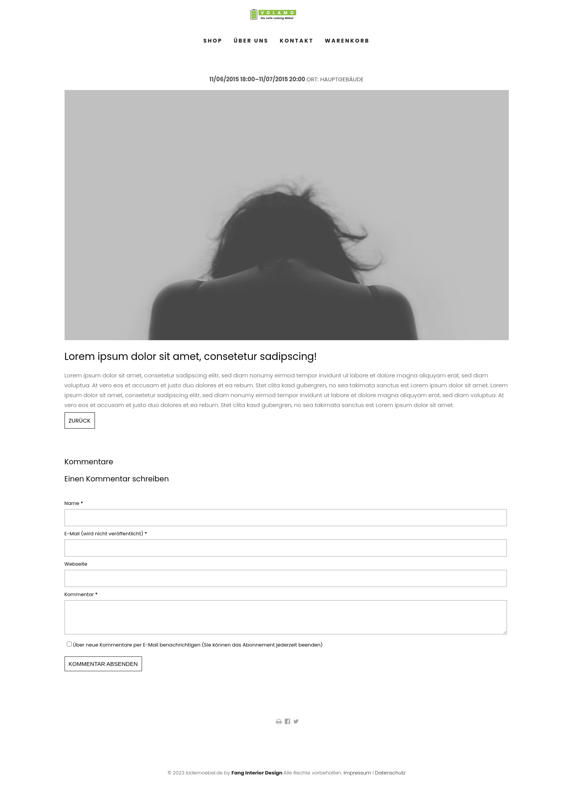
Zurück (80, 423)
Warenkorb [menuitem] (347, 43)
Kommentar (81, 597)
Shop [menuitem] (213, 43)
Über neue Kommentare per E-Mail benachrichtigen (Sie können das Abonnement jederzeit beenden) (198, 652)
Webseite (76, 566)
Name (76, 505)
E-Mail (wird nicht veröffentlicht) (106, 536)
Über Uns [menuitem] (251, 43)
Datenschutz (390, 780)
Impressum (357, 780)
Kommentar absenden (103, 671)
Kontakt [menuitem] (297, 43)
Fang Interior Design (257, 780)
